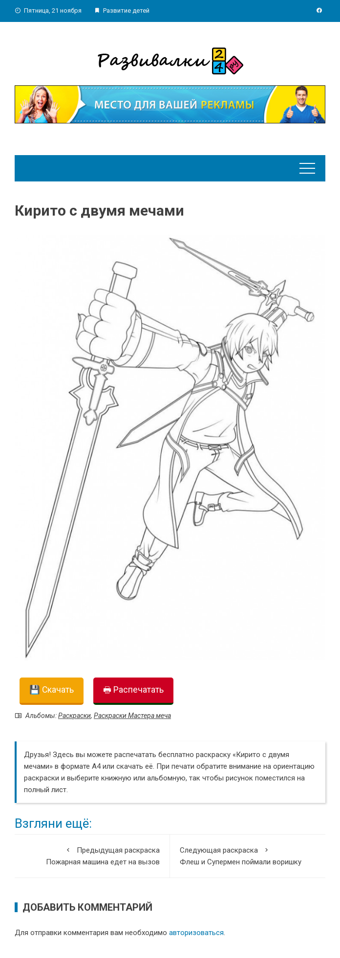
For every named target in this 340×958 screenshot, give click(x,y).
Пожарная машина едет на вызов (92, 855)
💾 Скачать (51, 690)
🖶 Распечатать (133, 690)
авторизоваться (196, 932)
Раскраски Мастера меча (132, 715)
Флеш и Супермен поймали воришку (248, 855)
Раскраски (74, 715)
